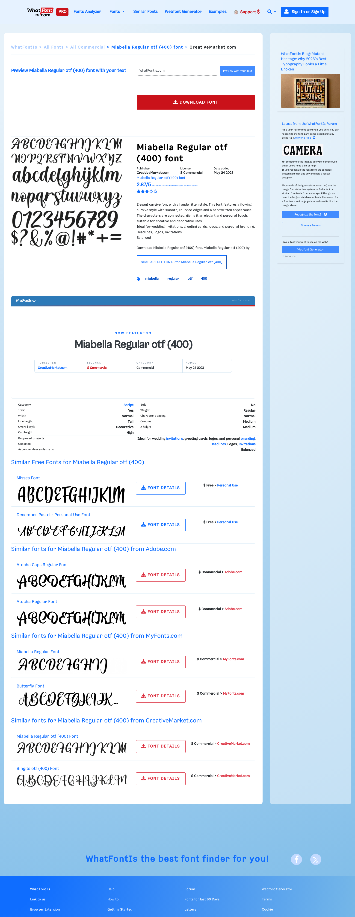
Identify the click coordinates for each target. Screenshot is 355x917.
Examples (218, 12)
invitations (174, 439)
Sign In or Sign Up (304, 12)
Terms (267, 899)
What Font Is (40, 889)
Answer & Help (305, 138)
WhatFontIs (24, 47)
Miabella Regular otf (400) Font (47, 736)
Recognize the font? (310, 214)
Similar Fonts (145, 12)
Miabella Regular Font (38, 652)
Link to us (37, 899)
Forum (190, 889)
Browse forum (311, 225)
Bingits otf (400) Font (38, 768)
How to (113, 899)
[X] (315, 859)
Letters (190, 909)
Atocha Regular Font (37, 602)
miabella (152, 279)
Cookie (267, 909)
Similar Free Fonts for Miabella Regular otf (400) (77, 462)
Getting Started (119, 909)
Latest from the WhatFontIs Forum (309, 124)
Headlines (218, 444)
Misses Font (28, 478)
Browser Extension (45, 909)
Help (111, 889)
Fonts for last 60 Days (202, 899)
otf (190, 279)
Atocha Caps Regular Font (42, 565)
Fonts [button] (115, 12)
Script (128, 405)
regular (173, 279)
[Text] (178, 71)
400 (204, 279)
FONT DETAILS (160, 487)
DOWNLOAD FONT (195, 102)
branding (248, 439)
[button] (271, 12)
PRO (62, 12)
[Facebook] (296, 859)
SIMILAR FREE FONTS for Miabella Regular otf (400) (181, 262)
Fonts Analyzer (87, 12)
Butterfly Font (30, 686)
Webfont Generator (183, 12)
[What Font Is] (40, 12)
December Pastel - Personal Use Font (53, 515)
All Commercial (87, 47)
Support (247, 12)
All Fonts (54, 47)
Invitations (246, 444)
